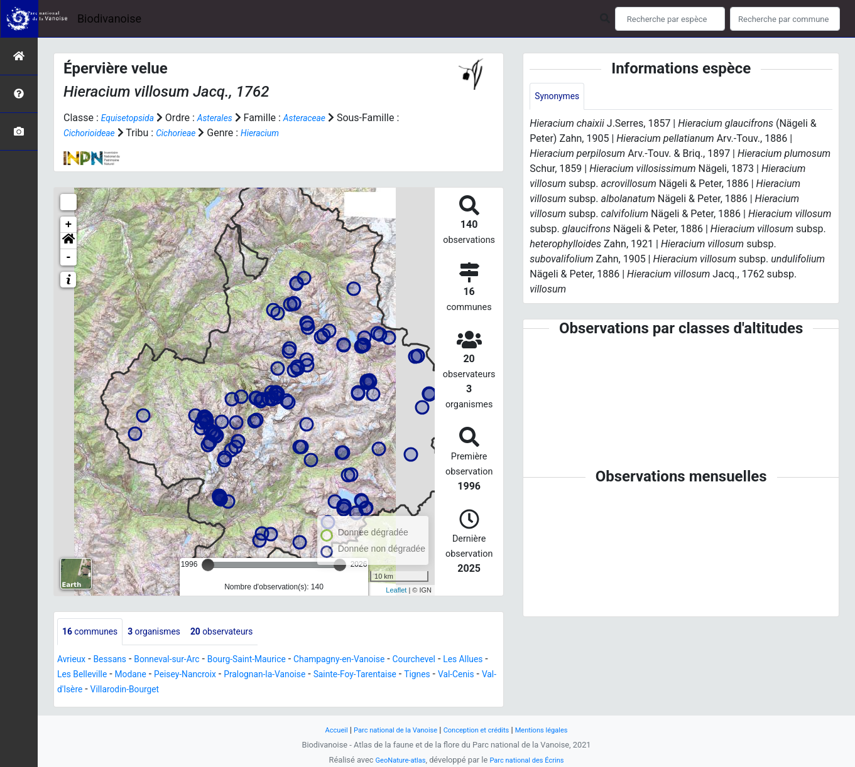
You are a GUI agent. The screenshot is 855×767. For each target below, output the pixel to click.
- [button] (68, 257)
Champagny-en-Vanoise (379, 661)
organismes (166, 632)
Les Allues (80, 676)
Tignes (77, 691)
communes (94, 632)
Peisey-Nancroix (257, 676)
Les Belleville (139, 676)
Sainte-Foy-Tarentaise (451, 676)
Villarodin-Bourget (243, 691)
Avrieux (73, 661)
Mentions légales (555, 729)
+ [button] (68, 224)
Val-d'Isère (173, 691)
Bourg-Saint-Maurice (273, 661)
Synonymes (560, 97)
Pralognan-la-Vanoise (347, 676)
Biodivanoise (109, 18)
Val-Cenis (121, 691)
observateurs (243, 632)
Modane (195, 676)
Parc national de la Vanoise (388, 729)
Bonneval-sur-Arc (182, 661)
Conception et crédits (480, 729)
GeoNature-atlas (395, 759)
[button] (68, 241)
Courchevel (464, 661)
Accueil (320, 729)
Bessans (117, 661)
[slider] (208, 565)
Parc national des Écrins (530, 759)
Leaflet (396, 590)
